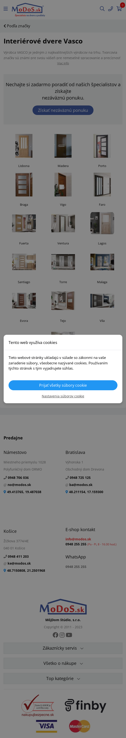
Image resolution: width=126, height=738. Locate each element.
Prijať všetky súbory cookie (63, 385)
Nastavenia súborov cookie (63, 396)
